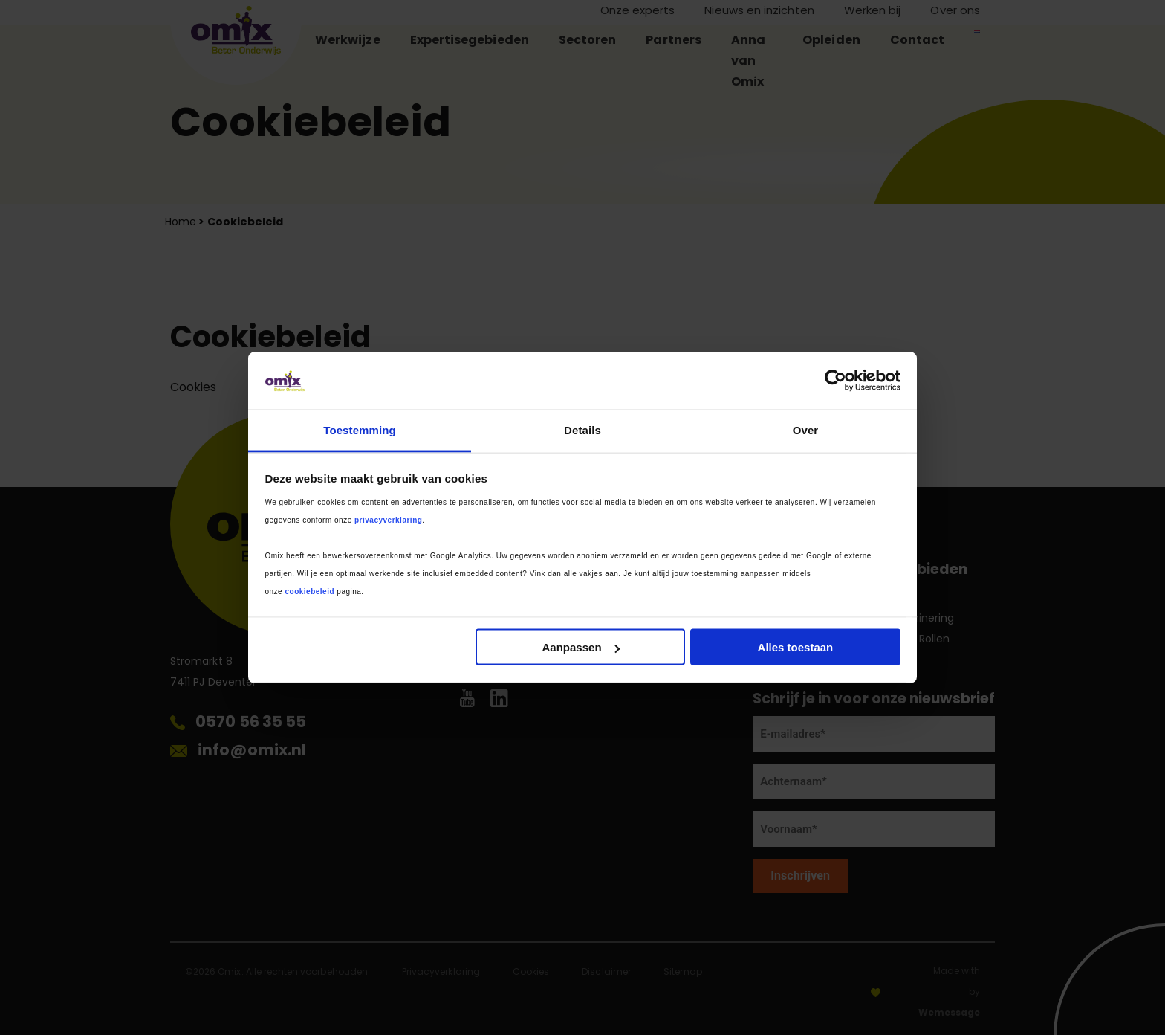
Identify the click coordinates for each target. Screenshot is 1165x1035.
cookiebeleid (309, 591)
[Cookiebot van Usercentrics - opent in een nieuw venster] (835, 381)
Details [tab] (582, 429)
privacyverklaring (388, 519)
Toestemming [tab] (359, 429)
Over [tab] (806, 429)
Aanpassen (581, 647)
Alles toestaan (796, 647)
